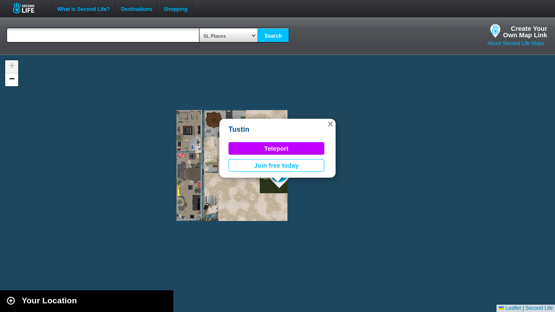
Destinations (136, 8)
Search (273, 36)
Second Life (28, 8)
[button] (330, 124)
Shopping (175, 8)
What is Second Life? (83, 8)
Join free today (276, 165)
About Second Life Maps (515, 43)
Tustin (239, 129)
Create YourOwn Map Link (525, 32)
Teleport (276, 148)
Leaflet (510, 308)
